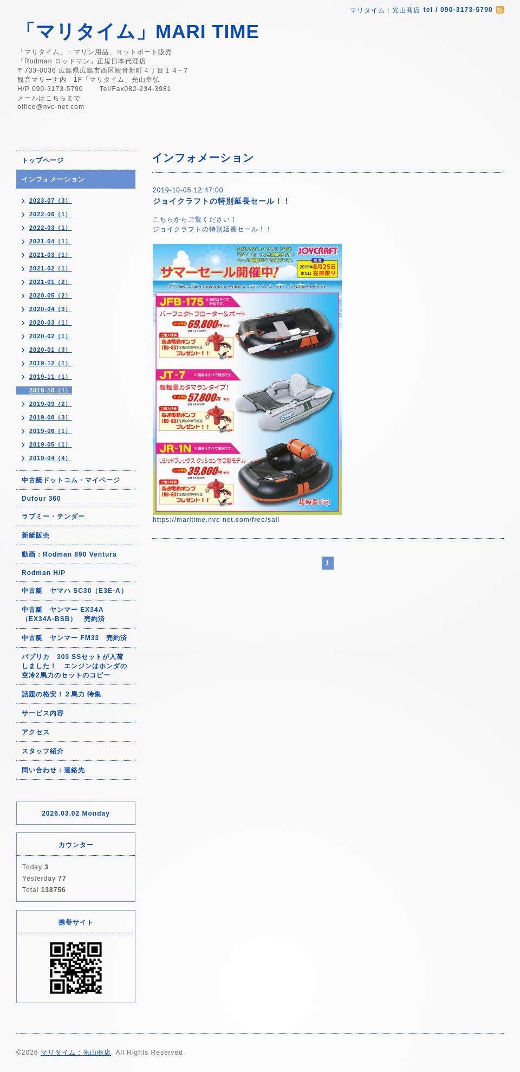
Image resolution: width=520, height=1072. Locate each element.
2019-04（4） (50, 458)
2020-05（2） (50, 295)
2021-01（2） (50, 282)
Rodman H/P (44, 573)
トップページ (43, 160)
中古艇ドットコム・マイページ (71, 480)
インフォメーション (53, 179)
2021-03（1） (50, 254)
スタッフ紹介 (43, 751)
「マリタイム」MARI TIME (137, 31)
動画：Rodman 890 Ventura (69, 554)
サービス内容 (43, 713)
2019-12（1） (50, 363)
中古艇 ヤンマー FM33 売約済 (74, 638)
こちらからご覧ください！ (195, 219)
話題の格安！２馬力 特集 (61, 694)
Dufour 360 (41, 498)
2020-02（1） (50, 336)
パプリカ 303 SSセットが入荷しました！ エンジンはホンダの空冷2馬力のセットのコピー (74, 666)
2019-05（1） (50, 444)
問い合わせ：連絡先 (53, 770)
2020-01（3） (50, 349)
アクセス (36, 732)
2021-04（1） (50, 241)
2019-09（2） (50, 404)
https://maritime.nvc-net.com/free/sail (216, 520)
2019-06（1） (50, 431)
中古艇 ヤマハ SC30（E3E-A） (75, 591)
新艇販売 (36, 535)
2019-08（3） (50, 417)
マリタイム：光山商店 (76, 1052)
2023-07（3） (50, 200)
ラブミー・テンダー (53, 516)
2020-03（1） (50, 322)
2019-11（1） (50, 376)
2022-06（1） (50, 214)
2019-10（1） (50, 390)
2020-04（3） (50, 309)
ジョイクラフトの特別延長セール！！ (222, 201)
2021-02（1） (50, 268)
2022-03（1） (50, 227)
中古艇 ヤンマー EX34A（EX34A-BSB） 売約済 (63, 614)
